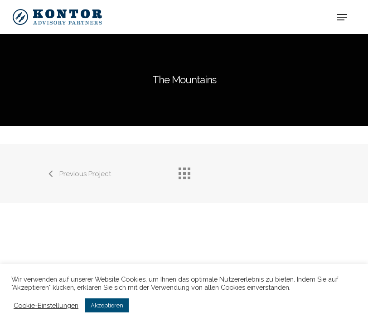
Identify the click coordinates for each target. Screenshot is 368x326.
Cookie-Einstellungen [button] (46, 305)
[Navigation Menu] (342, 17)
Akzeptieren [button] (107, 305)
